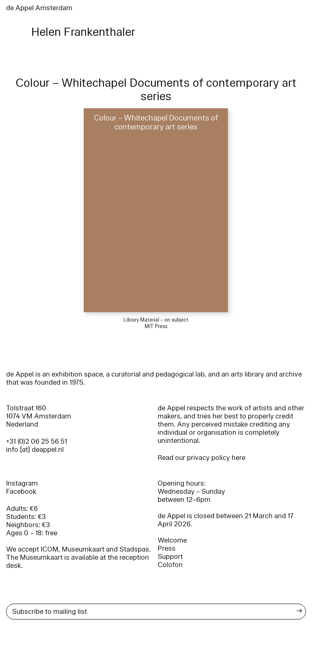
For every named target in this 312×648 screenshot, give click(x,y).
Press (167, 548)
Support (170, 556)
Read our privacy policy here (201, 457)
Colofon (170, 564)
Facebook (21, 491)
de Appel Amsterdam (39, 8)
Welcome (172, 540)
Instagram (22, 483)
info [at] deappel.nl (35, 449)
